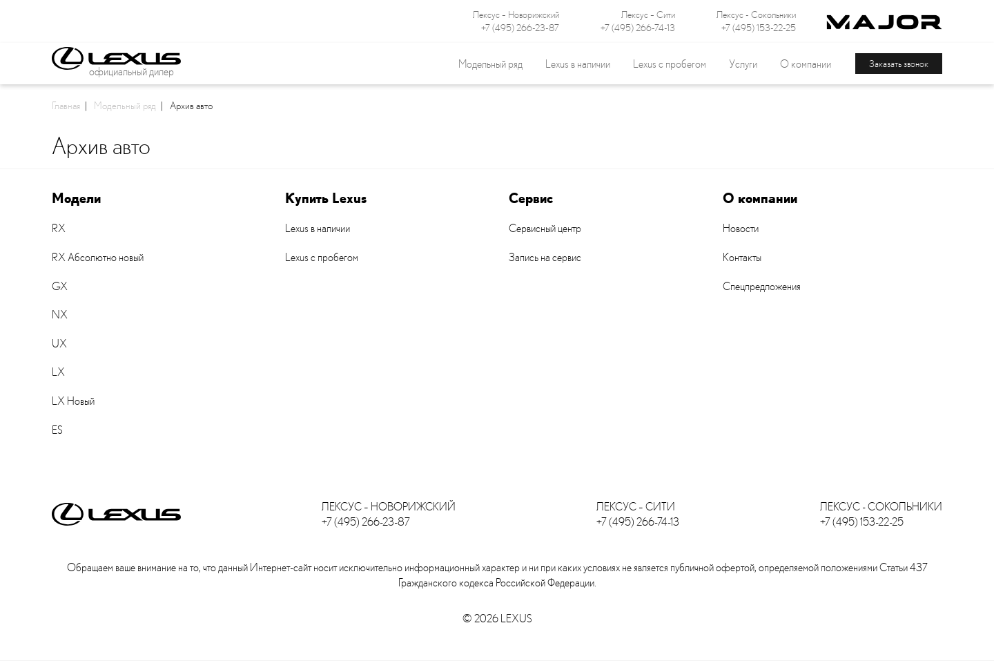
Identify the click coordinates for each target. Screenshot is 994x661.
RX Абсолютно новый (98, 257)
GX (60, 286)
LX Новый (73, 400)
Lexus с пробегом (669, 63)
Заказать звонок (898, 63)
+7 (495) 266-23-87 (520, 27)
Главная (66, 105)
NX (60, 314)
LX (58, 371)
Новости (741, 228)
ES (57, 429)
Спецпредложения (762, 286)
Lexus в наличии (317, 228)
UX (59, 343)
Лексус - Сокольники (756, 14)
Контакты (742, 257)
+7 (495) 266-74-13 (638, 27)
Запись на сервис (545, 257)
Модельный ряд (125, 105)
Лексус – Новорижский (516, 14)
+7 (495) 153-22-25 (758, 27)
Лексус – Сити (648, 14)
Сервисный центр (545, 228)
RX (59, 228)
